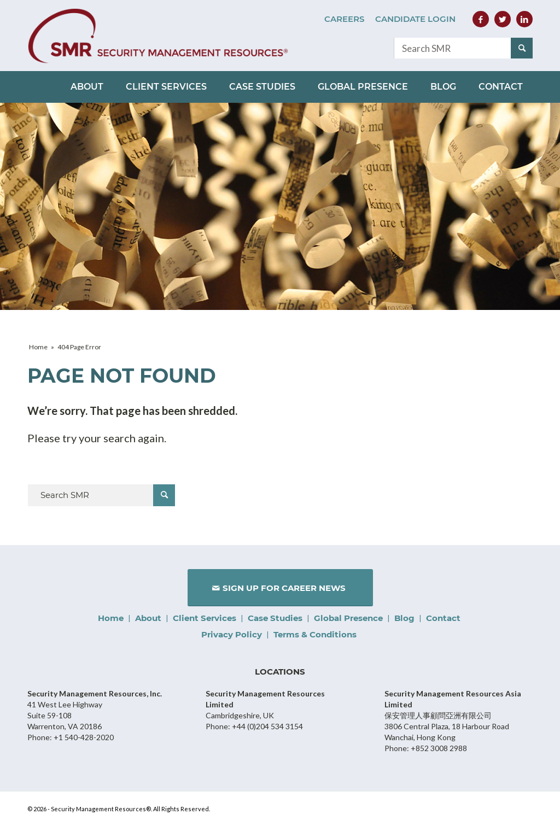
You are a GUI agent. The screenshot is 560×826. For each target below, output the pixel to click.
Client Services (204, 618)
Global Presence (348, 618)
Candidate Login (415, 19)
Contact (443, 618)
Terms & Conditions (315, 634)
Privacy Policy (231, 634)
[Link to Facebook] (480, 19)
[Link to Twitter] (502, 19)
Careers (344, 19)
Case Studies (275, 618)
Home (111, 618)
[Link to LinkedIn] (524, 19)
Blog (404, 618)
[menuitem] (344, 19)
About (148, 618)
